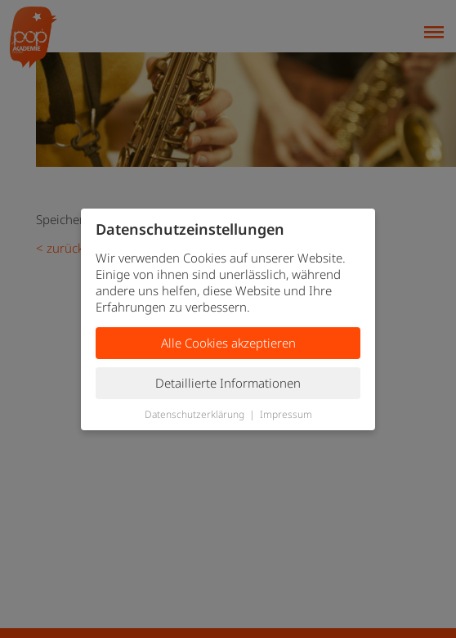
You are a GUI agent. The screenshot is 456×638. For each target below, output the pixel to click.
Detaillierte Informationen (228, 383)
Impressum (286, 414)
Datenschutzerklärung (194, 414)
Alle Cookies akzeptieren (228, 343)
